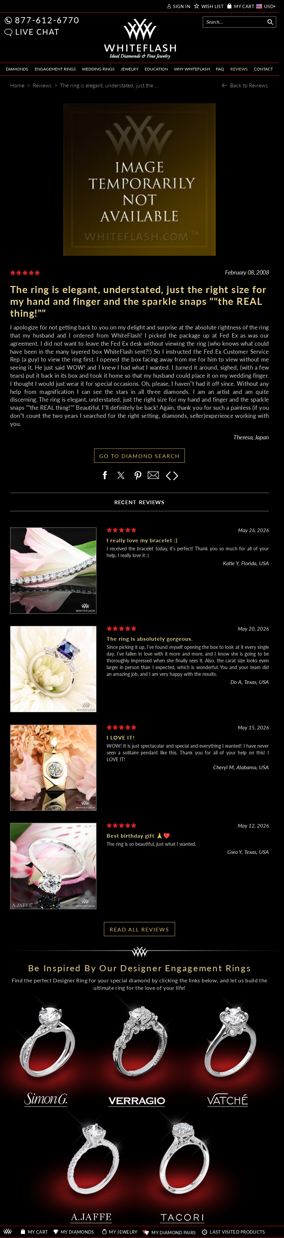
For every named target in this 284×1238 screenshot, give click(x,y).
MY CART (244, 6)
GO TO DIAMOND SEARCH (139, 456)
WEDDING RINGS (98, 68)
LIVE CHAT (37, 31)
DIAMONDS (17, 68)
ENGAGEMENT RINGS (55, 68)
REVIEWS (239, 68)
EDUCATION (156, 68)
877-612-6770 (47, 20)
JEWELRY (129, 68)
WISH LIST (212, 6)
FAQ (220, 68)
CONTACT (263, 68)
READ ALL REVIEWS (139, 929)
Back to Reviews (249, 85)
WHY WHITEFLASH (192, 68)
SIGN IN (181, 6)
